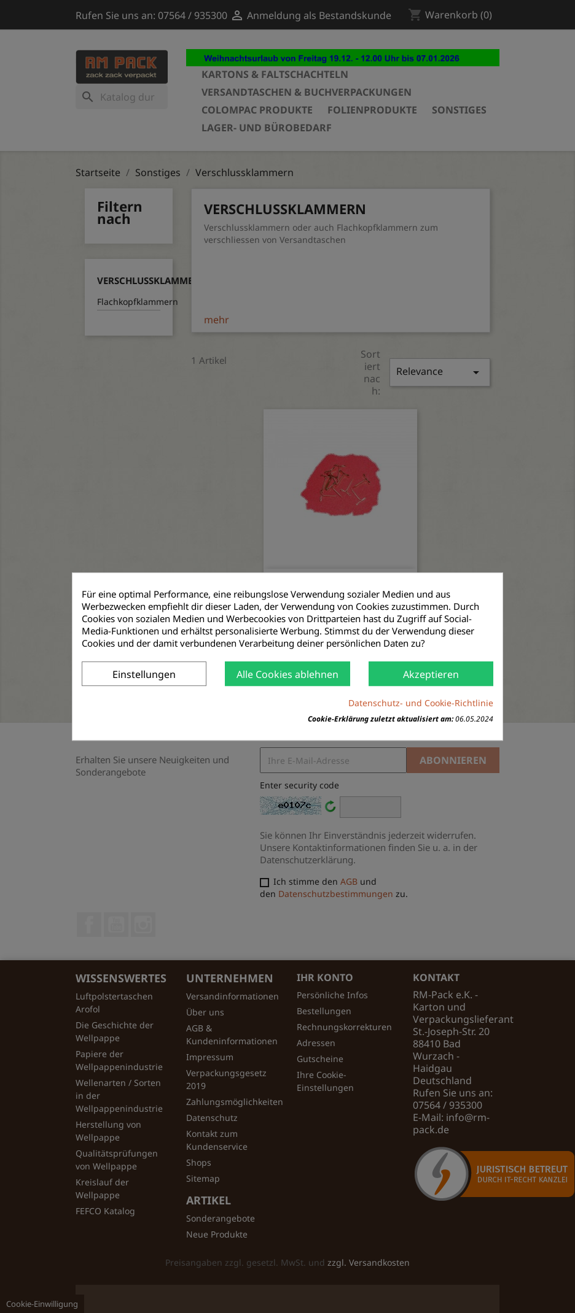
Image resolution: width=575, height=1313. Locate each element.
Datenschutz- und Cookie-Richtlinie (420, 703)
